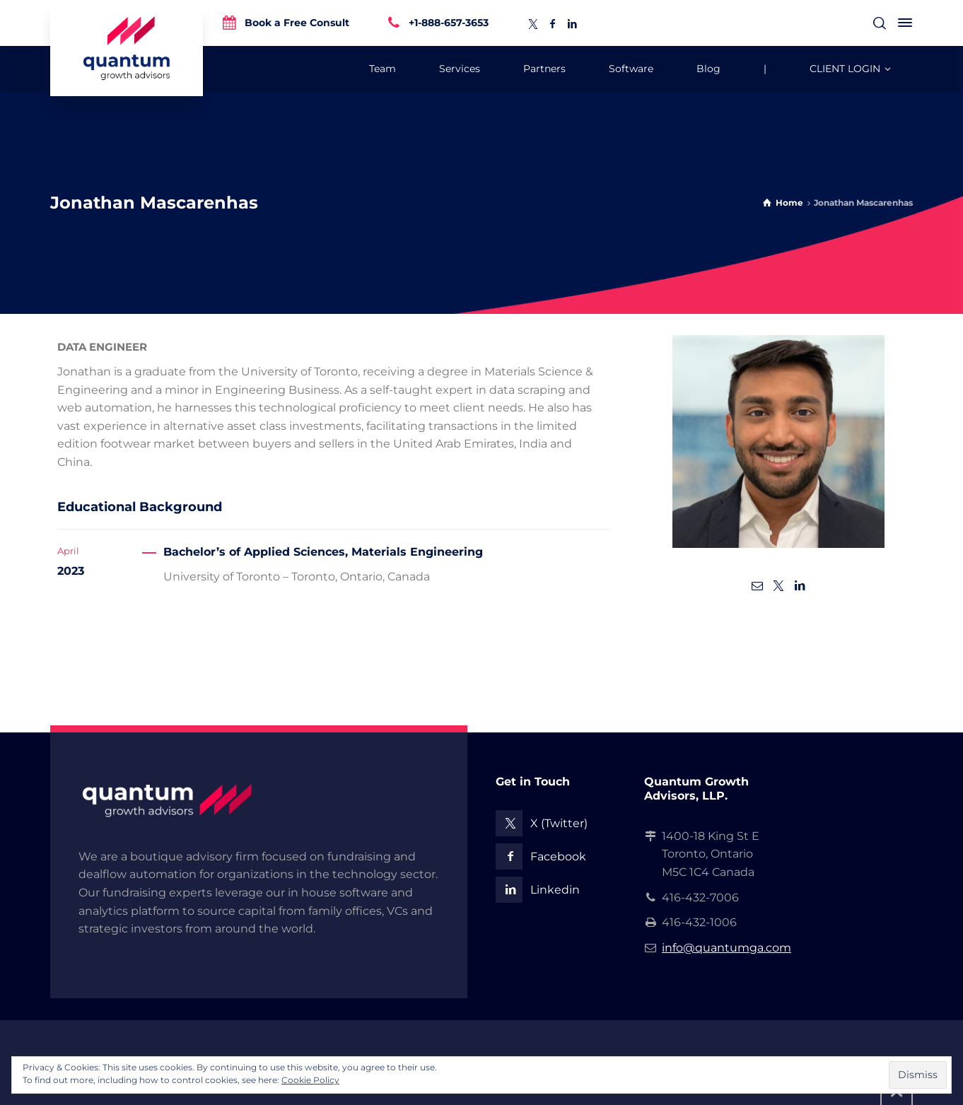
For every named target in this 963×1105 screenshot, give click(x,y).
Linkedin (555, 889)
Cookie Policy (310, 1080)
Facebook (558, 856)
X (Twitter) (559, 823)
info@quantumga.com (726, 947)
